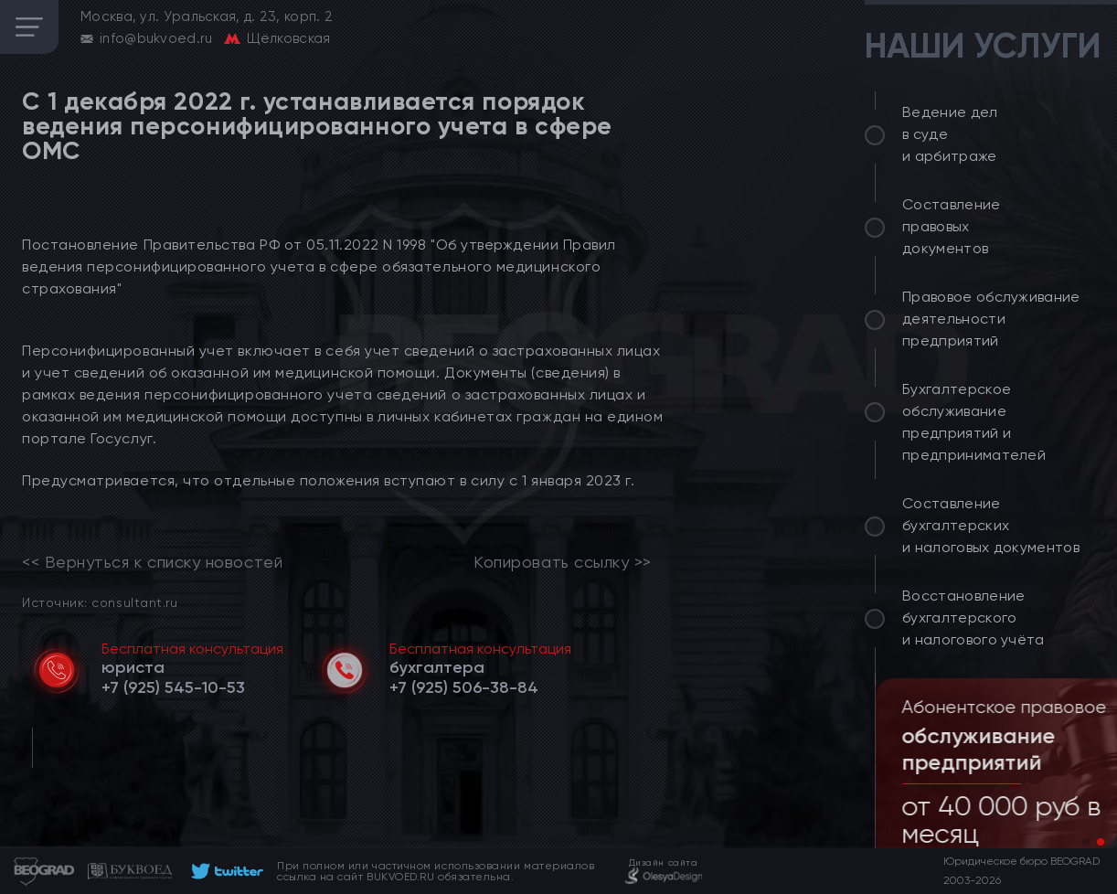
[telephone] (173, 687)
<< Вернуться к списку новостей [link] (152, 562)
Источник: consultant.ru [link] (99, 602)
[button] (1086, 842)
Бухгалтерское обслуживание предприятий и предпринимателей (974, 421)
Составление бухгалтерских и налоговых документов (991, 525)
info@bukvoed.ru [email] (156, 38)
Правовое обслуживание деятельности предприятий (991, 318)
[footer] (224, 871)
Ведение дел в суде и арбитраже (950, 134)
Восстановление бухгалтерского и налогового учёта (973, 617)
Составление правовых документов (951, 226)
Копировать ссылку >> (562, 562)
